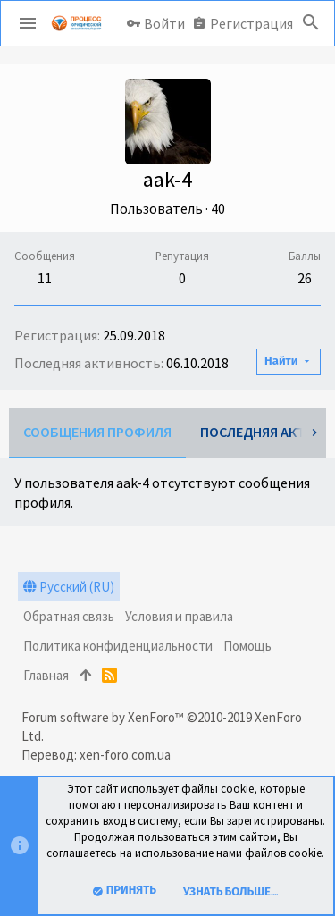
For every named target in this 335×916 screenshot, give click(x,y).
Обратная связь (68, 616)
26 (304, 278)
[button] (28, 23)
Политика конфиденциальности (118, 645)
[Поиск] (311, 23)
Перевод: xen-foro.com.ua (96, 754)
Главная (46, 675)
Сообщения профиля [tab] (97, 432)
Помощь (247, 645)
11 (45, 278)
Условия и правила (179, 616)
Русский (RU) (68, 586)
